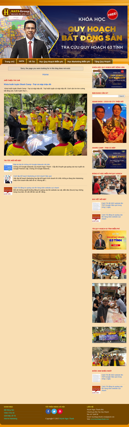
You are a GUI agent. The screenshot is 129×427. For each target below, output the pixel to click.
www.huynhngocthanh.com (100, 419)
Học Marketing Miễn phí (79, 61)
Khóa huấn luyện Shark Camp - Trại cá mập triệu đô (27, 84)
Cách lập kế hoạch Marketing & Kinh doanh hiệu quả (32, 176)
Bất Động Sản (9, 410)
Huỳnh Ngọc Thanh (66, 419)
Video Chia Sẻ (9, 413)
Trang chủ (9, 61)
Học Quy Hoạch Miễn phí (51, 61)
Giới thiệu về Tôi (10, 416)
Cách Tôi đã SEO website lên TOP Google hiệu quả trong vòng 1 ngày (112, 205)
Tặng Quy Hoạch (102, 61)
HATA (21, 61)
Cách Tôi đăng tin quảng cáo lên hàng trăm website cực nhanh (36, 188)
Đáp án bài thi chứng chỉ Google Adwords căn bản (31, 164)
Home (45, 74)
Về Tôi (32, 61)
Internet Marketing (10, 419)
